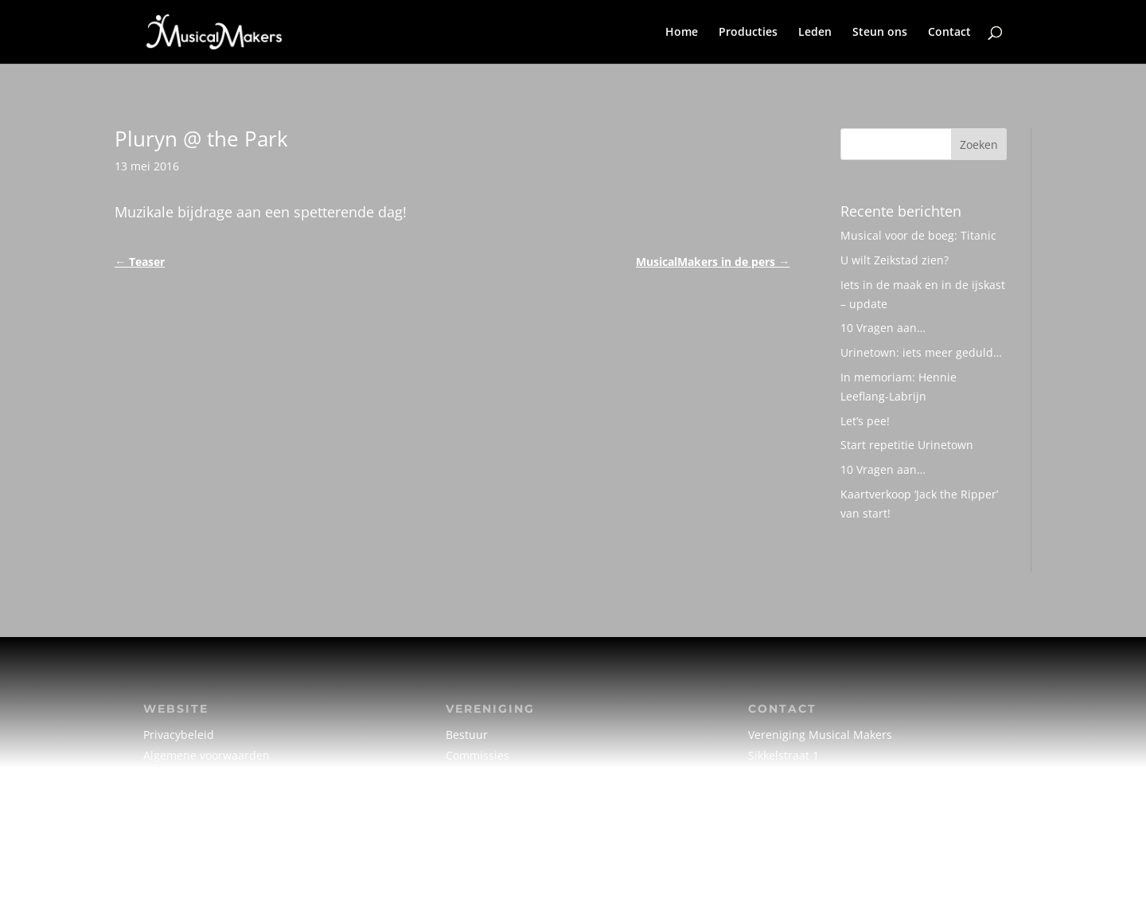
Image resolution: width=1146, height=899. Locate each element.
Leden (815, 32)
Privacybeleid (178, 734)
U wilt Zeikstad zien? (894, 260)
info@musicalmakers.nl (810, 795)
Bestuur (467, 734)
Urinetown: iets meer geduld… (921, 352)
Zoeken (979, 144)
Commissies (477, 755)
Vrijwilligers (477, 795)
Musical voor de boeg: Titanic (918, 235)
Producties (748, 32)
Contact (949, 32)
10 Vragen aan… (883, 327)
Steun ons (879, 32)
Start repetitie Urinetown (906, 444)
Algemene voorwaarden (206, 755)
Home (681, 32)
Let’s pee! (865, 420)
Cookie (160, 775)
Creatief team (482, 775)
